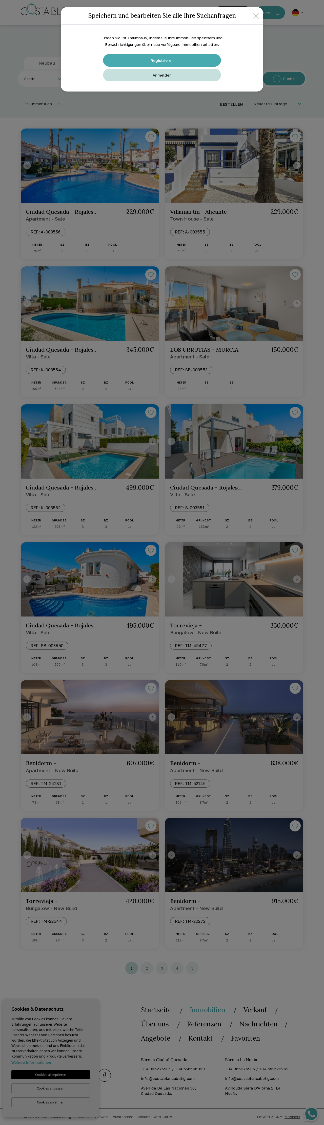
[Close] (256, 16)
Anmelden (162, 75)
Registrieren (162, 60)
